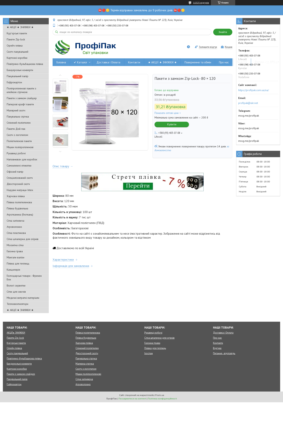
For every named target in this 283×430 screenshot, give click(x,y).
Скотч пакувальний (17, 51)
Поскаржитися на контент (132, 398)
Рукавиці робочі (16, 153)
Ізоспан (148, 353)
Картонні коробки (17, 58)
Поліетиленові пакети (19, 141)
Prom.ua (159, 395)
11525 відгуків (201, 2)
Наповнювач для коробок (22, 159)
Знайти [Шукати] (223, 32)
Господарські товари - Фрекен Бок (24, 277)
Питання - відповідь (224, 353)
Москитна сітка (15, 245)
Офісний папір (15, 171)
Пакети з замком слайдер (22, 98)
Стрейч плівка (15, 45)
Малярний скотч (16, 110)
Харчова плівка (16, 196)
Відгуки (217, 348)
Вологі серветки (16, 285)
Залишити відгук (208, 47)
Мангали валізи (15, 257)
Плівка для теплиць (18, 263)
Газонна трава (15, 251)
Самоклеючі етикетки (19, 165)
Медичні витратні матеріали (23, 297)
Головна (61, 62)
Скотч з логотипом (17, 135)
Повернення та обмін (198, 62)
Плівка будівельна (17, 208)
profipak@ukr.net (248, 103)
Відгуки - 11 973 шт (267, 62)
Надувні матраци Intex (20, 190)
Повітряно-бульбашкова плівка (25, 64)
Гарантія (242, 62)
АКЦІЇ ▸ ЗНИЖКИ (16, 332)
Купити (171, 124)
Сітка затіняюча (15, 220)
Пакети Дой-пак (16, 129)
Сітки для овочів (16, 291)
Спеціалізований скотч (20, 178)
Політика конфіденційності (162, 398)
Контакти (134, 62)
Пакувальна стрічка (18, 116)
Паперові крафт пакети (20, 104)
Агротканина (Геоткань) (20, 214)
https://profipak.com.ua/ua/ (253, 90)
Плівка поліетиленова (19, 202)
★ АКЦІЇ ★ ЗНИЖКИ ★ (20, 27)
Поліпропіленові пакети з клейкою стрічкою (21, 90)
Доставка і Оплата (108, 62)
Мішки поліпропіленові (20, 147)
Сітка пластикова (16, 233)
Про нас (224, 62)
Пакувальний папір (17, 76)
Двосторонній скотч (18, 184)
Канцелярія (13, 269)
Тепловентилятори (17, 304)
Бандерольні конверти (20, 70)
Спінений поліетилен (19, 122)
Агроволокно (14, 226)
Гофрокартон (14, 82)
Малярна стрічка (85, 363)
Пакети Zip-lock (16, 39)
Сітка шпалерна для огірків (22, 239)
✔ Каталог (80, 62)
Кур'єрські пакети (17, 33)
